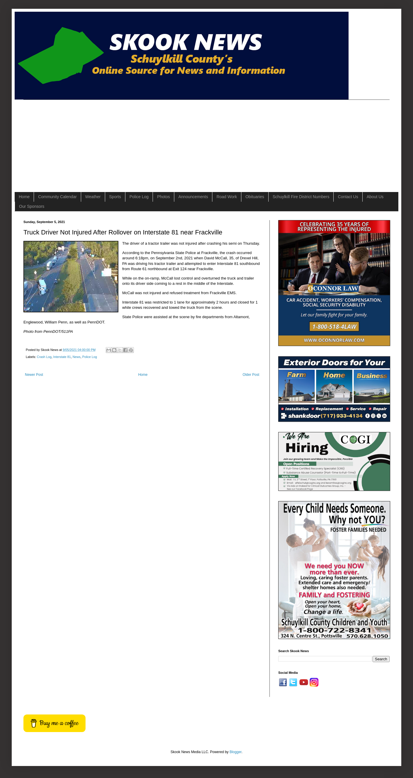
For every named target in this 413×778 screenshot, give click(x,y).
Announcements (193, 196)
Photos (163, 196)
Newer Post (34, 375)
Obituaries (254, 196)
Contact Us (348, 196)
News (77, 357)
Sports (115, 196)
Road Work (226, 196)
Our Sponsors (31, 206)
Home (24, 196)
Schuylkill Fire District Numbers (301, 196)
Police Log (139, 196)
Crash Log (44, 357)
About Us (375, 196)
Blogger (236, 752)
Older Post (251, 375)
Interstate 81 (62, 357)
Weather (93, 196)
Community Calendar (57, 196)
